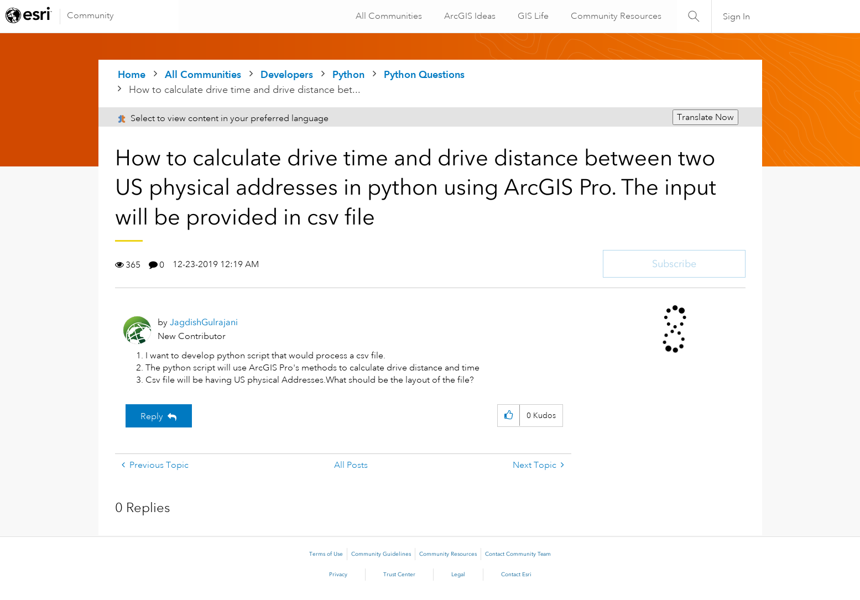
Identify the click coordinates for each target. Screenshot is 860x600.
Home (131, 74)
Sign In (736, 16)
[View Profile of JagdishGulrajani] (204, 322)
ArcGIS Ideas (468, 16)
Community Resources (615, 16)
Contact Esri (516, 574)
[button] (508, 415)
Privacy (338, 574)
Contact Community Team (518, 554)
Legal (458, 574)
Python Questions (424, 74)
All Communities (388, 16)
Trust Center (399, 574)
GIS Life (532, 16)
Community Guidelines (381, 554)
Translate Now (705, 117)
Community (90, 15)
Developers (286, 74)
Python (348, 74)
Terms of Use (326, 554)
